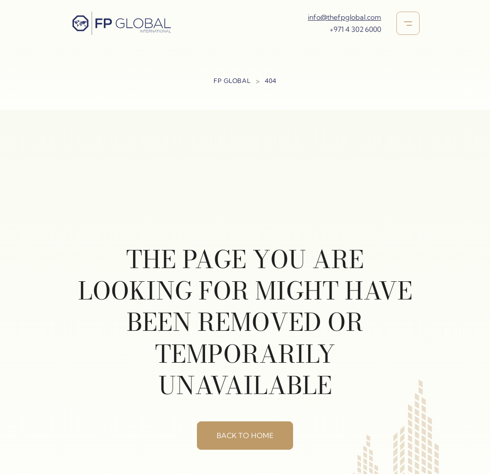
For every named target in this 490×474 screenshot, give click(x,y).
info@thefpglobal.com (344, 17)
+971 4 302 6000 (355, 29)
